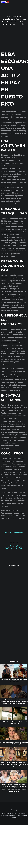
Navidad (14, 817)
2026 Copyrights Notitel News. (11, 813)
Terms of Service (22, 815)
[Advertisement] (14, 611)
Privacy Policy (11, 815)
